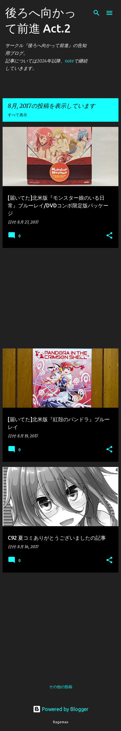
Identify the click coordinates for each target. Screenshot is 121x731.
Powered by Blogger (60, 709)
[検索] (96, 13)
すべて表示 (17, 115)
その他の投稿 (60, 687)
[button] (109, 236)
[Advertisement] (60, 298)
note (69, 61)
